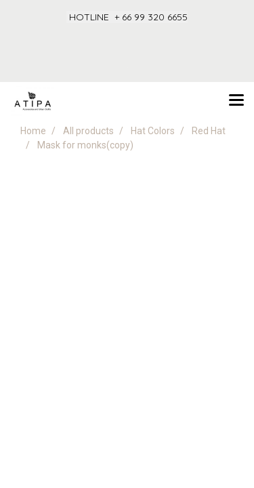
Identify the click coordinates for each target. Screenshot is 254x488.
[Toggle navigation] (236, 101)
